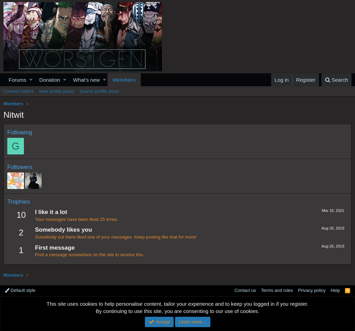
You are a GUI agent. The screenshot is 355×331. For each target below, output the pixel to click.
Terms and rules (277, 290)
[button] (31, 79)
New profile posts (56, 91)
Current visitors (18, 91)
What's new (86, 80)
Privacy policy (312, 290)
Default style (20, 290)
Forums (17, 80)
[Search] (336, 79)
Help (335, 290)
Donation (49, 80)
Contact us (245, 290)
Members (124, 80)
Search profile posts (99, 91)
